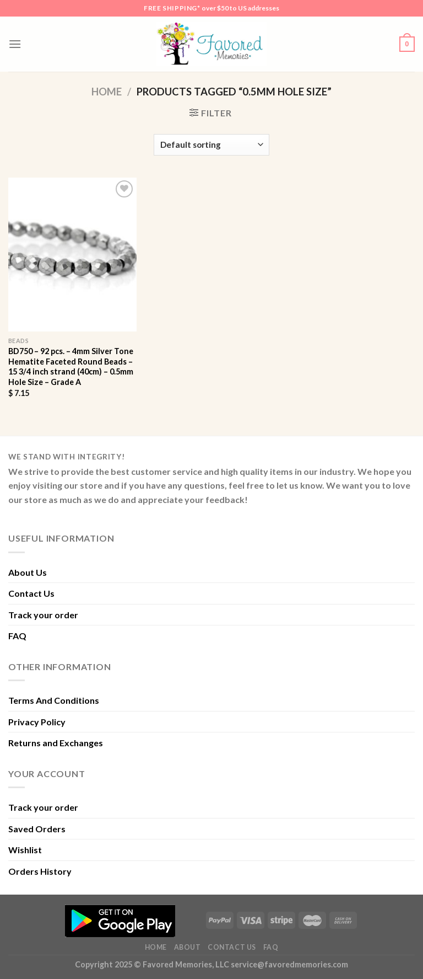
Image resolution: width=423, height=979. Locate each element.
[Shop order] (211, 145)
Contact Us (31, 593)
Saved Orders (37, 828)
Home (106, 91)
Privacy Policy (37, 721)
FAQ (17, 635)
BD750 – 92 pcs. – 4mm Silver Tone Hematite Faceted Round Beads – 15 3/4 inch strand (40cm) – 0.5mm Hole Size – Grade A (70, 366)
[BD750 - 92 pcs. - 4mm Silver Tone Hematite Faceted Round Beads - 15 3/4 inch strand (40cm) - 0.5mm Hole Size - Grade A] (72, 254)
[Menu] (14, 43)
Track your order (43, 614)
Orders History (40, 871)
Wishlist (25, 849)
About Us (27, 572)
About (187, 947)
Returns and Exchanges (55, 742)
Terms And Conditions (53, 700)
